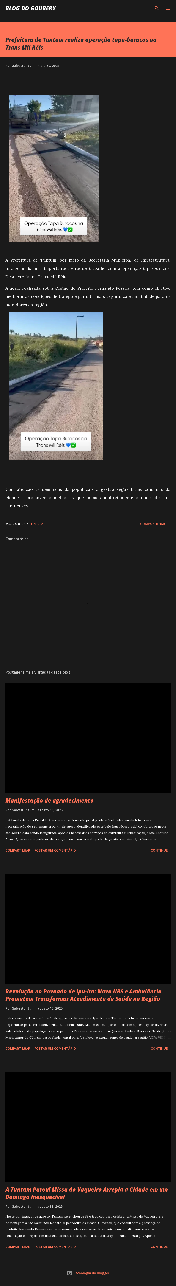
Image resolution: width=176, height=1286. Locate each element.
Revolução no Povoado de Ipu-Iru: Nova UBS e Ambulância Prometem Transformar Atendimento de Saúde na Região (84, 994)
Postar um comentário (55, 850)
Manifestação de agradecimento (50, 800)
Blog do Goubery (31, 8)
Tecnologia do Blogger (88, 1273)
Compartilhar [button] (152, 524)
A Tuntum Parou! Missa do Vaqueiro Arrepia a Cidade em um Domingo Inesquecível (87, 1193)
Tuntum (36, 524)
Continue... (160, 850)
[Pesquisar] (157, 8)
